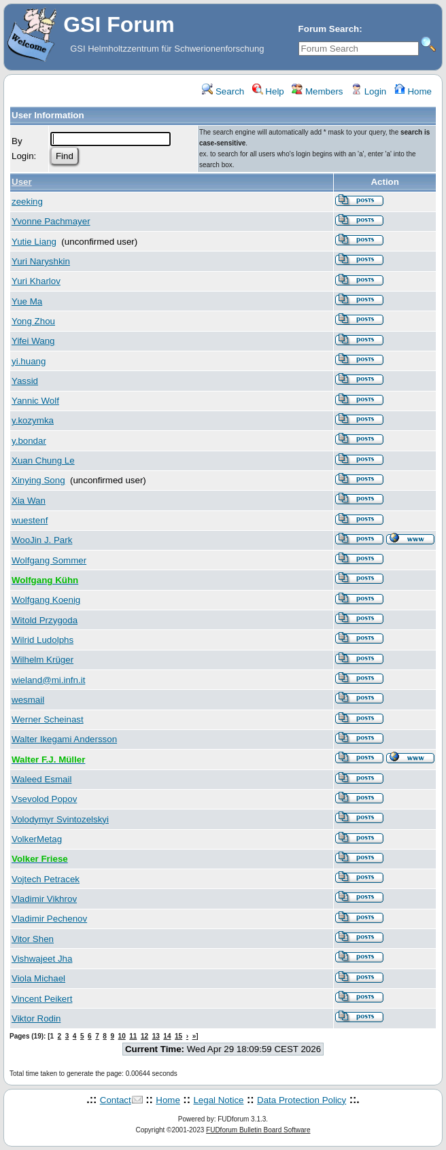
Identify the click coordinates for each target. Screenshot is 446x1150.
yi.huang (29, 361)
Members (317, 91)
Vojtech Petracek (46, 879)
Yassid (25, 381)
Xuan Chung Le (43, 460)
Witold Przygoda (45, 620)
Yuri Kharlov (36, 281)
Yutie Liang (34, 242)
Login (368, 91)
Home (413, 91)
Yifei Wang (33, 341)
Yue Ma (27, 301)
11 (133, 1036)
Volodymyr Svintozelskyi (60, 819)
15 (178, 1036)
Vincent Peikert (42, 999)
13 (156, 1036)
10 (122, 1036)
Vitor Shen (33, 939)
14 (167, 1036)
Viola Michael (38, 978)
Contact (115, 1100)
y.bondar (29, 441)
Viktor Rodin (36, 1018)
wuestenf (30, 520)
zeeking (27, 201)
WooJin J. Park (42, 540)
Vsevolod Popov (44, 799)
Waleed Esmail (41, 779)
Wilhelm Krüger (42, 660)
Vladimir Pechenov (49, 918)
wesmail (28, 700)
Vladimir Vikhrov (44, 899)
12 (144, 1036)
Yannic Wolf (35, 401)
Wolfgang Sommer (49, 560)
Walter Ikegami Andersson (64, 739)
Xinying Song (38, 480)
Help (268, 91)
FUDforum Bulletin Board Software (258, 1130)
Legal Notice (218, 1100)
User (22, 182)
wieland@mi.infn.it (48, 680)
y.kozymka (33, 420)
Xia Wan (29, 500)
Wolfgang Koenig (46, 600)
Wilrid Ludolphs (42, 640)
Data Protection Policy (301, 1100)
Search (223, 91)
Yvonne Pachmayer (51, 221)
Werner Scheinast (48, 719)
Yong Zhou (33, 321)
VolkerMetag (37, 839)
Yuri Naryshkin (41, 261)
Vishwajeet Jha (42, 959)
